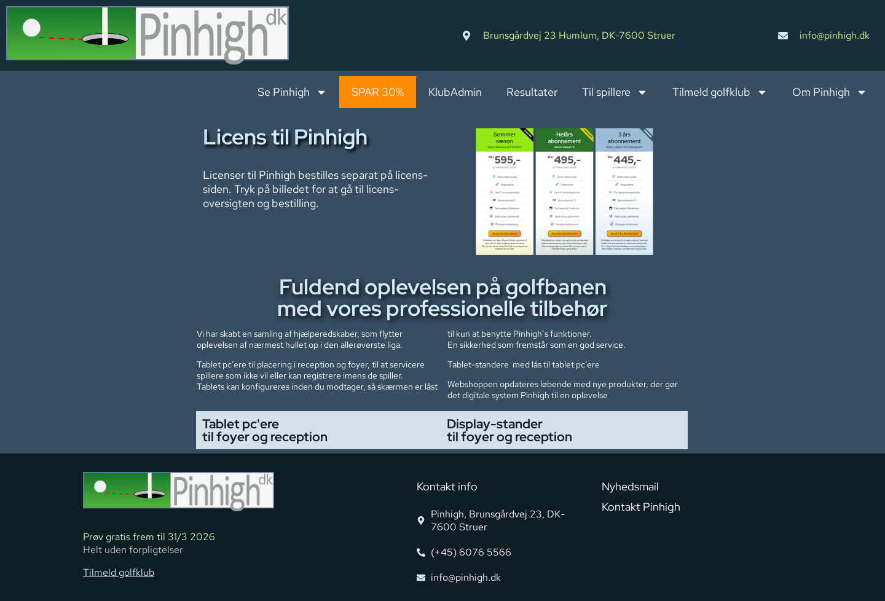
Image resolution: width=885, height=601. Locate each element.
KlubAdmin (455, 92)
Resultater (531, 92)
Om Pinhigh (829, 92)
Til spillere (615, 92)
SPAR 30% (378, 92)
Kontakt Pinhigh (641, 507)
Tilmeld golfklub (720, 92)
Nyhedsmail (630, 486)
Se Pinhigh (292, 92)
